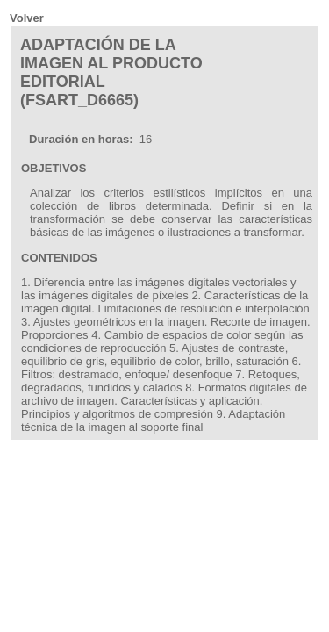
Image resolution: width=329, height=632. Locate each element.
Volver (27, 18)
